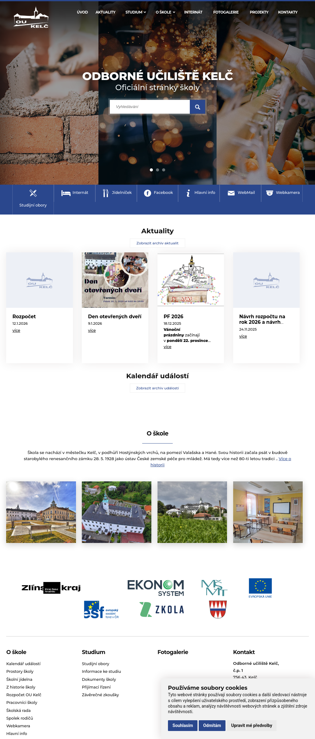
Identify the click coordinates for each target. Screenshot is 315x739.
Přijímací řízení (96, 687)
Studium (136, 12)
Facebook (163, 192)
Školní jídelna (19, 679)
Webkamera (288, 192)
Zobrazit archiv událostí (157, 388)
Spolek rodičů (19, 718)
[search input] (150, 107)
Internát (193, 12)
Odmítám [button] (212, 725)
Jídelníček (122, 192)
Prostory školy (19, 671)
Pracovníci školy (21, 702)
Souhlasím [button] (183, 725)
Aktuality (105, 12)
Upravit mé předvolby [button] (251, 725)
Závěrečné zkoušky (100, 695)
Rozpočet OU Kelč (23, 695)
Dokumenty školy (99, 679)
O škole (165, 12)
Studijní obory (33, 205)
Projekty (259, 12)
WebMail (246, 192)
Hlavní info (204, 192)
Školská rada (18, 710)
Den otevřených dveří (114, 316)
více (16, 330)
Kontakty (287, 12)
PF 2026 (173, 316)
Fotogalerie (225, 12)
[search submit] (197, 107)
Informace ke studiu (101, 671)
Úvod (82, 12)
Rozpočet (24, 316)
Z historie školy (20, 687)
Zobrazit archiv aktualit (158, 243)
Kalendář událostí (23, 663)
